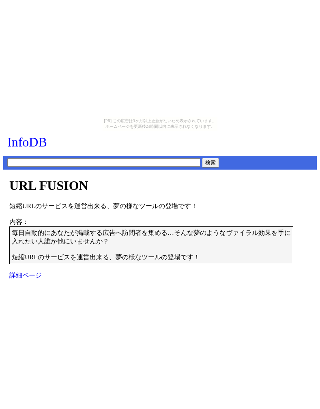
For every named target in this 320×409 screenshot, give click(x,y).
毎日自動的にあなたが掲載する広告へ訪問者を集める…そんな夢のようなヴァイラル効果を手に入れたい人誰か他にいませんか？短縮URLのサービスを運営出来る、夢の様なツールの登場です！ (151, 244)
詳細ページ (25, 275)
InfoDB (27, 142)
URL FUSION (48, 185)
